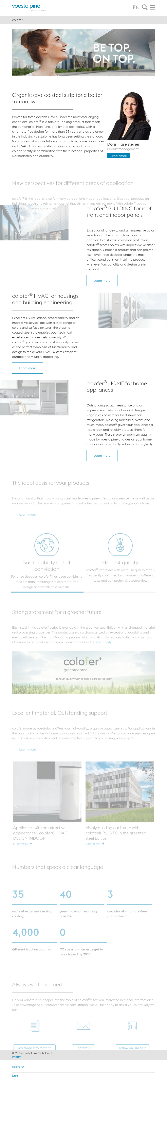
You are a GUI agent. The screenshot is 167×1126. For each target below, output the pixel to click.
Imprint (16, 1057)
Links (15, 1075)
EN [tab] (136, 7)
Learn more (102, 280)
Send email (118, 156)
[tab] (145, 7)
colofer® (18, 1066)
